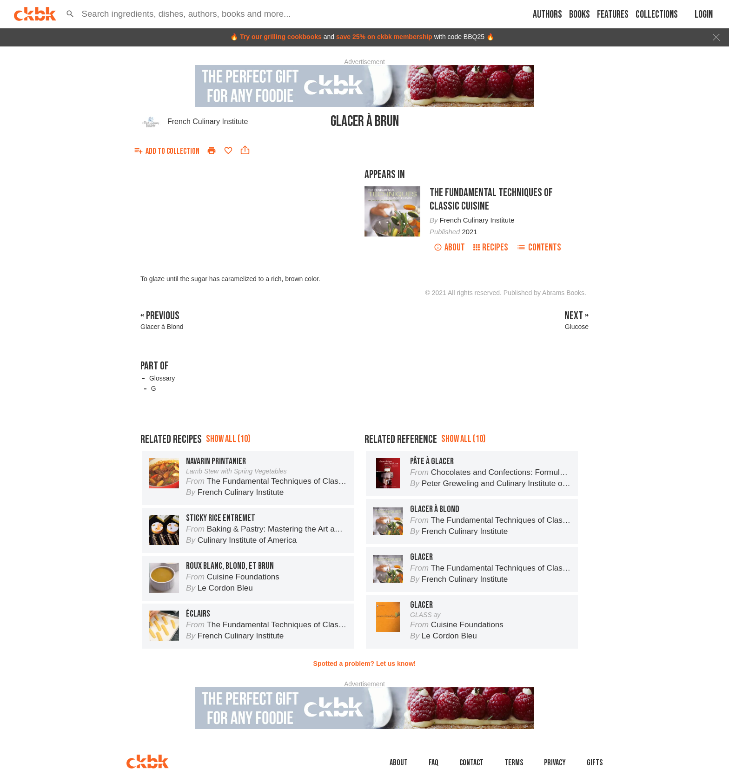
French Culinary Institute (207, 121)
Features (613, 14)
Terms (513, 763)
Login (704, 14)
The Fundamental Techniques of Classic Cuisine (491, 199)
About (449, 247)
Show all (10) (228, 439)
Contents (539, 247)
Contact (471, 763)
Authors (547, 14)
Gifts (595, 763)
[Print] (211, 150)
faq (433, 763)
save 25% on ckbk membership (384, 36)
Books (579, 14)
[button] (70, 14)
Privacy (555, 763)
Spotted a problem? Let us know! (364, 663)
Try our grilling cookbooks (281, 36)
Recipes (490, 247)
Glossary (162, 378)
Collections (657, 14)
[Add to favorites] (228, 150)
